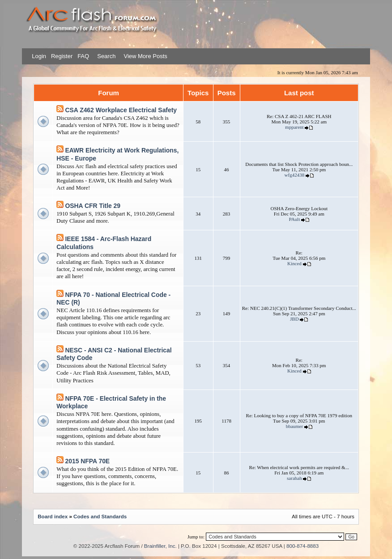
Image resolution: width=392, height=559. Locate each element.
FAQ (82, 56)
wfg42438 (295, 175)
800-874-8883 (302, 546)
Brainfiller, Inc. (160, 546)
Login (39, 56)
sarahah (294, 478)
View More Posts (145, 56)
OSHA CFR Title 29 (92, 205)
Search (106, 56)
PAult (294, 219)
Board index (53, 516)
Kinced (294, 263)
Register (60, 56)
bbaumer (294, 426)
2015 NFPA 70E (87, 461)
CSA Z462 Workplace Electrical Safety (121, 110)
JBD (294, 319)
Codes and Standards (100, 516)
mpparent (294, 127)
